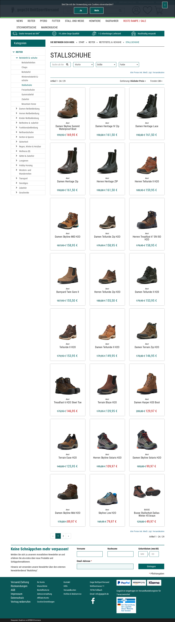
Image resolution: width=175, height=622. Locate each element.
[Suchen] (67, 64)
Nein (96, 10)
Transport (23, 178)
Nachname (112, 548)
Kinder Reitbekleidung (29, 118)
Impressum (16, 593)
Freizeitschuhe (28, 89)
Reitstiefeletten (28, 62)
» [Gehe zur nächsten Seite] (68, 536)
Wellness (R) (24, 151)
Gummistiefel (28, 94)
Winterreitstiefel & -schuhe (30, 78)
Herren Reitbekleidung (29, 113)
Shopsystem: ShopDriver (18, 620)
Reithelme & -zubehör (28, 123)
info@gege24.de (102, 594)
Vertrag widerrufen (21, 601)
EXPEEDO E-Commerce (34, 620)
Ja (81, 10)
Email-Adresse (84, 561)
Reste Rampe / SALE (134, 20)
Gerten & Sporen (26, 137)
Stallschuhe (27, 85)
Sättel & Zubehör (26, 156)
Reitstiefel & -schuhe (110, 42)
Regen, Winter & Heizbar (30, 146)
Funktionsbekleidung (28, 127)
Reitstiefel (26, 72)
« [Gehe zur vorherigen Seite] (52, 536)
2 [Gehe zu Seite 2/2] (63, 536)
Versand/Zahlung (20, 582)
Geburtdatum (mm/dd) (148, 548)
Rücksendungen (19, 586)
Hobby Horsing (26, 165)
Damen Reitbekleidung (29, 108)
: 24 (156, 81)
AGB (13, 590)
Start (81, 42)
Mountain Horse (29, 104)
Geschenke (24, 192)
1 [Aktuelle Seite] (58, 536)
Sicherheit (23, 141)
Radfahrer (112, 20)
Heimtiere (95, 20)
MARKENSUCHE (49, 27)
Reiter (31, 20)
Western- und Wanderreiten (25, 172)
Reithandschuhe (26, 132)
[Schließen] (164, 5)
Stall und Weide (74, 20)
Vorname (81, 548)
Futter (56, 20)
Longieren (23, 160)
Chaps (24, 67)
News (20, 20)
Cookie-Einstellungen (45, 601)
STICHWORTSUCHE (26, 27)
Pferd (43, 20)
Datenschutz (17, 597)
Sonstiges (23, 183)
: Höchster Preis (133, 81)
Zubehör (25, 99)
